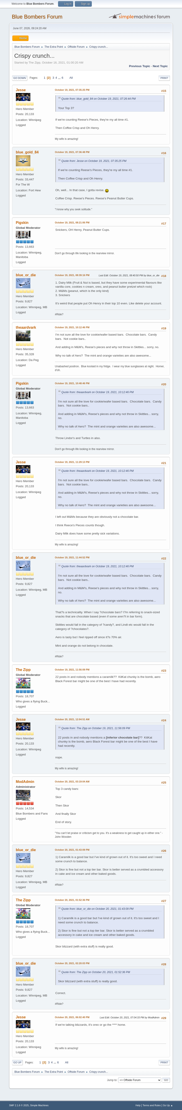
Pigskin (22, 223)
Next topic (160, 66)
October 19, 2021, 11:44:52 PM (72, 557)
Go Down (19, 78)
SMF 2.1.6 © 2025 (19, 1105)
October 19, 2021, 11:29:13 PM (72, 462)
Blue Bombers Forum (37, 17)
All (71, 77)
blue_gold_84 (27, 152)
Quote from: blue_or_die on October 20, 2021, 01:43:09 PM (97, 908)
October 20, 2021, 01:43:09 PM (72, 849)
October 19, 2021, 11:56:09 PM (72, 669)
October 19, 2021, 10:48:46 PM (72, 383)
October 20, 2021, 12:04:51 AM (72, 719)
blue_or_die (26, 275)
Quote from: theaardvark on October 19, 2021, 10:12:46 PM (97, 392)
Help (138, 1105)
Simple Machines (39, 1105)
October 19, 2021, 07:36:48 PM (72, 152)
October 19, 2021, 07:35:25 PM (72, 90)
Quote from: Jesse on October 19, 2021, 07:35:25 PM (93, 161)
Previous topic (139, 66)
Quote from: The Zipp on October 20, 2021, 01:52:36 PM (95, 972)
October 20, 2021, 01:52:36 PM (72, 900)
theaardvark (26, 327)
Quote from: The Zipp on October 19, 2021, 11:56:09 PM (95, 728)
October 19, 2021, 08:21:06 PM (72, 222)
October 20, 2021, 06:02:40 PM (72, 1017)
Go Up (17, 1062)
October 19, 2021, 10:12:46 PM (72, 327)
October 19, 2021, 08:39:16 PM (72, 275)
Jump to (112, 1079)
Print (164, 78)
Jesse (21, 90)
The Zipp (23, 670)
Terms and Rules (152, 1105)
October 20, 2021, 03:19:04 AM (72, 781)
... (59, 77)
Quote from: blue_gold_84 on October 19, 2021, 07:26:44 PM (98, 98)
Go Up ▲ (168, 1105)
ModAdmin (25, 782)
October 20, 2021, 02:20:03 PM (72, 963)
